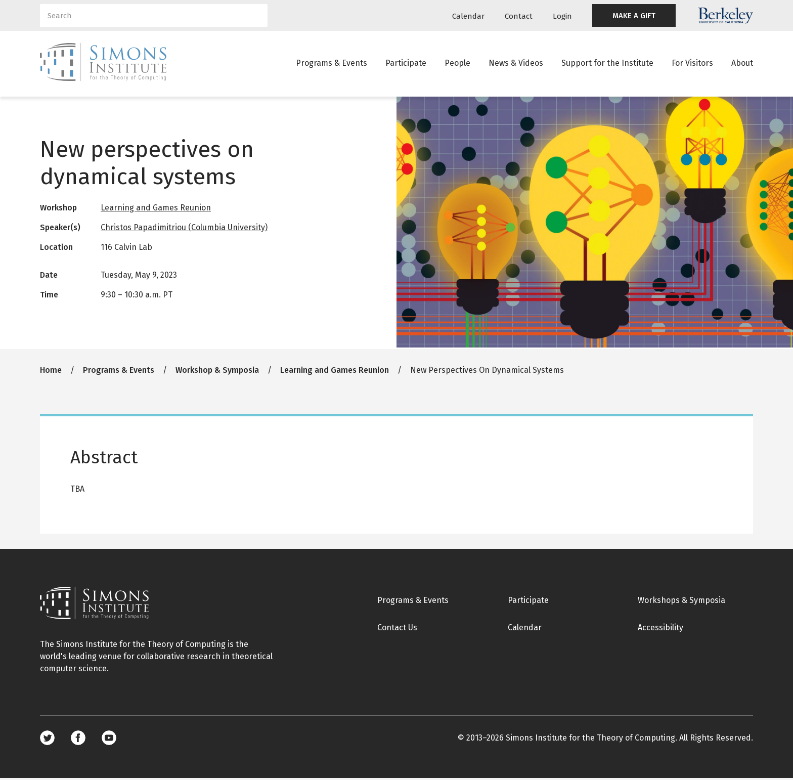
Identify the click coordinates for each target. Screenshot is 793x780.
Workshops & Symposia (681, 601)
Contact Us (397, 629)
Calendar (468, 16)
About (742, 63)
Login (562, 16)
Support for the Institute (607, 63)
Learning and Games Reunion (156, 209)
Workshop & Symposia (217, 371)
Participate (405, 63)
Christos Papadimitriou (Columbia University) (184, 229)
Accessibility (660, 629)
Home (51, 371)
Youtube (109, 739)
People (457, 63)
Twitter (47, 739)
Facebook (78, 739)
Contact (519, 16)
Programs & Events (331, 63)
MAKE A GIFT (633, 15)
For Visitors (692, 63)
